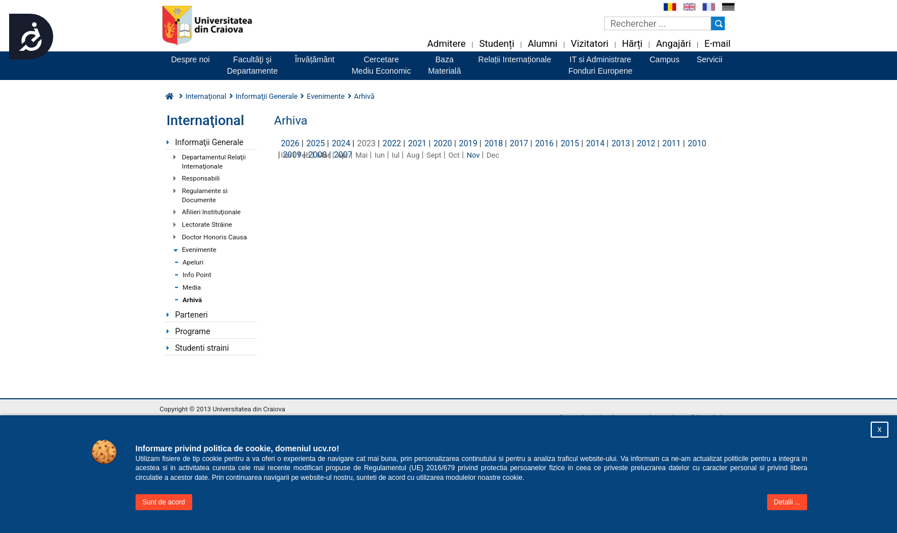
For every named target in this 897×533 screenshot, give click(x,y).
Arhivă (192, 300)
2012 (646, 144)
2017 (519, 144)
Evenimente (199, 250)
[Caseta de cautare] (657, 23)
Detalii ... (787, 502)
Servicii (710, 59)
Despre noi (190, 59)
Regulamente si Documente (205, 195)
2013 (621, 144)
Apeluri (193, 262)
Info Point (196, 275)
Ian (286, 155)
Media (191, 287)
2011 (671, 144)
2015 (570, 144)
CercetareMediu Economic (381, 65)
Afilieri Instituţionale (211, 212)
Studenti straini (202, 347)
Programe (192, 331)
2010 (697, 144)
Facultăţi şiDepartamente (252, 65)
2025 (315, 144)
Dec (493, 155)
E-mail (717, 43)
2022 (392, 144)
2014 (595, 144)
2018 (494, 144)
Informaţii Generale (209, 142)
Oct (454, 155)
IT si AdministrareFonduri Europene (600, 65)
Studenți (496, 43)
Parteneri (191, 314)
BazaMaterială (444, 65)
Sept (434, 155)
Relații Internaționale (514, 59)
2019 (468, 144)
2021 (417, 144)
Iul (396, 155)
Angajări (673, 43)
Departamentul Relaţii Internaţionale (213, 161)
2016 (544, 144)
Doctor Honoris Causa (214, 237)
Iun (380, 155)
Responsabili (201, 178)
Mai (361, 155)
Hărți (632, 43)
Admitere (446, 43)
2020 (443, 144)
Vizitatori (590, 43)
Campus (665, 59)
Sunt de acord (163, 502)
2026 (290, 144)
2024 (341, 144)
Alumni (542, 43)
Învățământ (314, 59)
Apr (342, 155)
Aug (413, 155)
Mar (323, 155)
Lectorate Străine (207, 225)
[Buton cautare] (718, 23)
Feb (304, 155)
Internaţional (206, 96)
